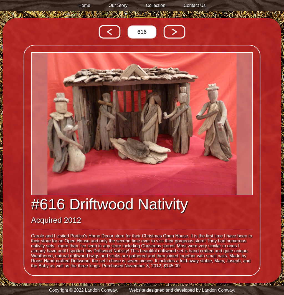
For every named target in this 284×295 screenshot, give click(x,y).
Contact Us (195, 5)
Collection (155, 5)
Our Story (117, 5)
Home (84, 5)
